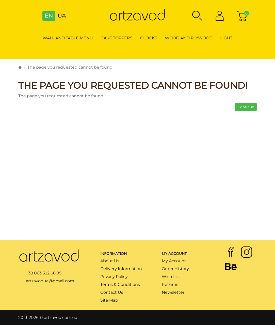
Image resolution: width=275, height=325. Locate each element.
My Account (174, 260)
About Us (109, 260)
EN (49, 15)
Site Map (109, 300)
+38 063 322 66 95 (43, 273)
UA (62, 15)
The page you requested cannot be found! (70, 67)
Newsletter (173, 292)
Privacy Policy (114, 276)
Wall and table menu (68, 38)
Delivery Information (121, 268)
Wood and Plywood (189, 38)
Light (226, 38)
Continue (246, 107)
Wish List (171, 276)
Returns (170, 284)
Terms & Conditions (120, 284)
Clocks (148, 38)
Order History (175, 268)
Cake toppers (117, 38)
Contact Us (111, 292)
